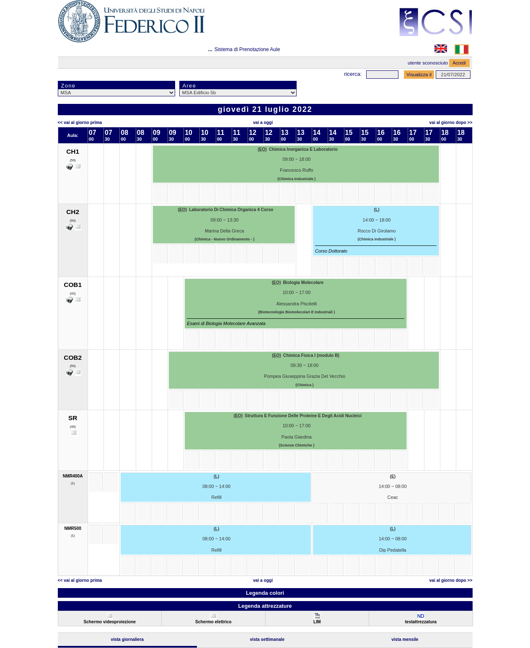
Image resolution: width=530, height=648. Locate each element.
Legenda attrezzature (265, 606)
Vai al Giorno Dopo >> (451, 122)
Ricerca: (353, 74)
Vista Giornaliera (127, 639)
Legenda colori (265, 593)
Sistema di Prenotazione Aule (247, 49)
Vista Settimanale (267, 639)
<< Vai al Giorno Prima (80, 122)
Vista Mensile (404, 639)
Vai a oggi (263, 122)
